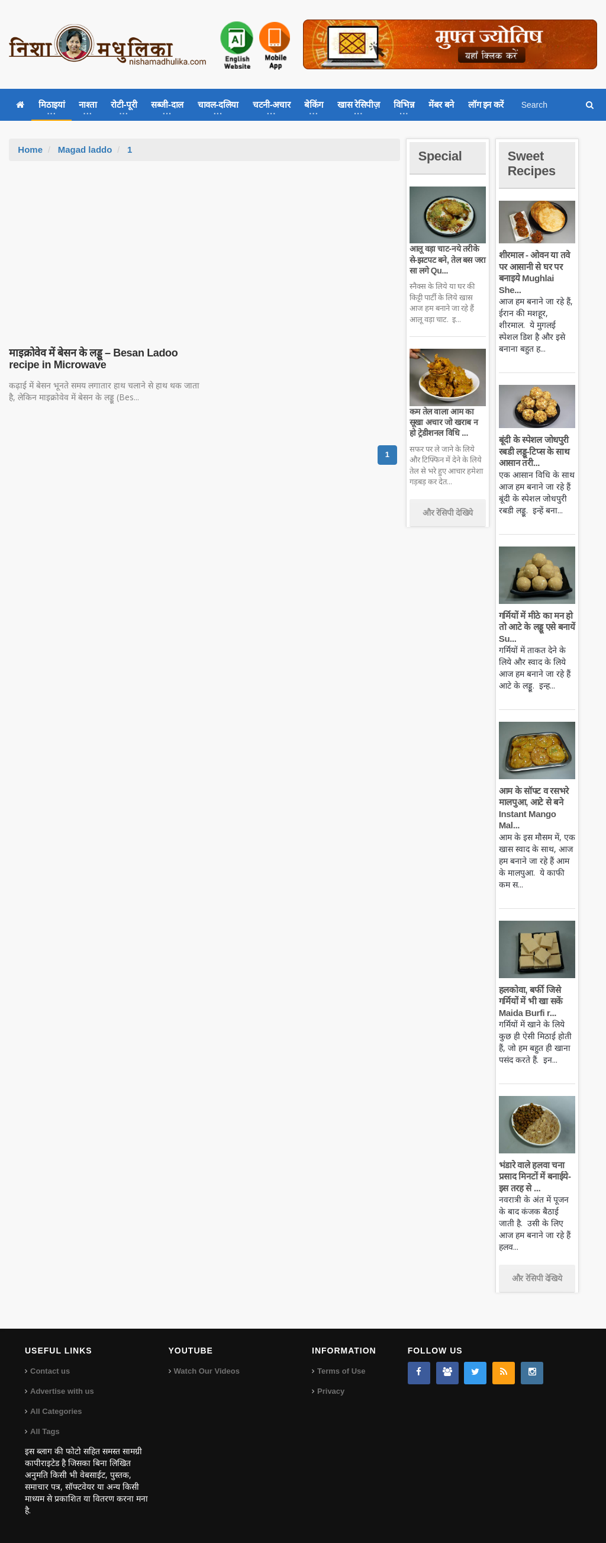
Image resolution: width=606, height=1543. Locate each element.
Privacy (330, 1391)
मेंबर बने (441, 104)
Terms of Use (341, 1371)
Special (440, 156)
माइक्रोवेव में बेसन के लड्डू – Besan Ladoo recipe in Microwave (93, 359)
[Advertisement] (205, 250)
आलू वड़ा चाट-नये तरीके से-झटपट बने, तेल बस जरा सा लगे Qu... (448, 259)
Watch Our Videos (207, 1371)
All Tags (45, 1431)
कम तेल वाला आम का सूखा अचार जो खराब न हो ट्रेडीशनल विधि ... (444, 422)
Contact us (50, 1371)
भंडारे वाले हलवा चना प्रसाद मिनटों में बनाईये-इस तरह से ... (535, 1176)
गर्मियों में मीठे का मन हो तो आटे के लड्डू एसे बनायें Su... (537, 627)
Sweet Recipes (532, 163)
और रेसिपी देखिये (448, 512)
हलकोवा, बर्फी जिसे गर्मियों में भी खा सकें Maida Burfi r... (531, 1001)
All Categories (56, 1411)
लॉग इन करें (486, 104)
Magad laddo (85, 149)
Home (30, 149)
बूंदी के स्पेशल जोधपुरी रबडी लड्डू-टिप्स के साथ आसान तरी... (534, 451)
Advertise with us (62, 1391)
